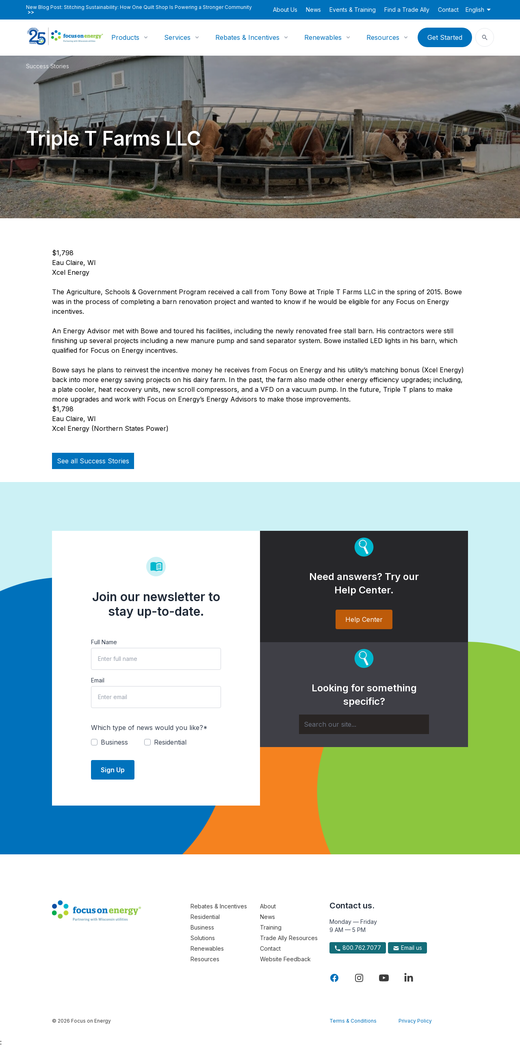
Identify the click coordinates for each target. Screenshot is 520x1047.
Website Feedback (285, 959)
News (313, 9)
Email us (407, 947)
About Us (285, 9)
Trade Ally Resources (289, 937)
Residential (205, 916)
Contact (448, 9)
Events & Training (352, 9)
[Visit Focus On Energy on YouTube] (384, 978)
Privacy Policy (415, 1021)
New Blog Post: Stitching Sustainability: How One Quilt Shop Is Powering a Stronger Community (139, 10)
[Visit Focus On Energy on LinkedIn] (409, 978)
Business (202, 927)
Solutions (203, 937)
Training (271, 927)
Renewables (323, 37)
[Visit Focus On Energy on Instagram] (359, 978)
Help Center (364, 619)
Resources (382, 37)
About (268, 906)
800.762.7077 (357, 947)
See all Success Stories (93, 461)
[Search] (364, 724)
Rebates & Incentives (247, 37)
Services (177, 37)
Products (125, 37)
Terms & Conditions (353, 1021)
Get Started (444, 37)
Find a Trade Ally (406, 9)
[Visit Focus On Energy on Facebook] (334, 978)
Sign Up (113, 770)
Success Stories (47, 66)
